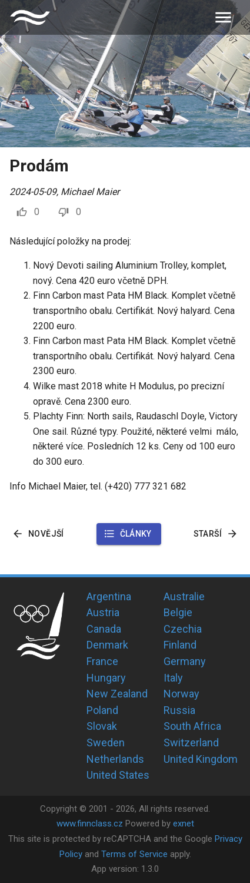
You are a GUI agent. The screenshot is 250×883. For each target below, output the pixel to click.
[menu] (223, 17)
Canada (103, 629)
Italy (173, 678)
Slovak (101, 726)
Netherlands (115, 759)
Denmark (107, 645)
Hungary (106, 678)
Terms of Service (134, 854)
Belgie (178, 612)
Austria (102, 612)
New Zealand (117, 693)
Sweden (105, 742)
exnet (183, 823)
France (102, 661)
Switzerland (191, 742)
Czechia (183, 629)
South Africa (192, 726)
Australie (184, 596)
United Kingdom (201, 759)
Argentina (108, 596)
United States (117, 775)
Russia (179, 710)
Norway (181, 693)
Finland (180, 645)
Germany (185, 661)
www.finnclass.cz (89, 823)
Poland (102, 710)
